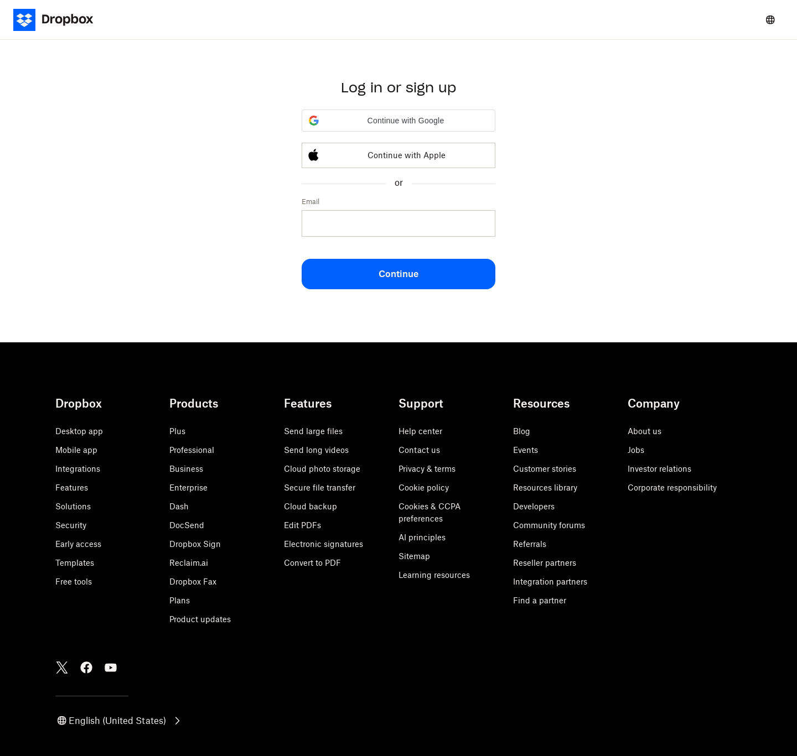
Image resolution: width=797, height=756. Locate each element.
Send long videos (316, 450)
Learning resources (434, 575)
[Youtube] (111, 667)
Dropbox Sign (195, 544)
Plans (179, 600)
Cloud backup (310, 506)
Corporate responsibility (672, 487)
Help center (420, 431)
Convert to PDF (312, 562)
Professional (191, 450)
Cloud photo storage (322, 468)
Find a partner (539, 600)
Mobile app (76, 450)
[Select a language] (770, 20)
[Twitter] (62, 667)
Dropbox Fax (192, 581)
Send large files (313, 431)
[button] (398, 121)
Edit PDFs (302, 525)
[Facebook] (86, 667)
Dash (179, 506)
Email (310, 201)
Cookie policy (423, 487)
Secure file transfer (319, 487)
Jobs (636, 450)
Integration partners (550, 581)
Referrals (529, 544)
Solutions (73, 506)
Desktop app (79, 431)
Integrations (77, 468)
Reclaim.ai (188, 562)
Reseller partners (544, 562)
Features (71, 487)
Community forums (549, 525)
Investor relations (659, 468)
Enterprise (188, 487)
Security (70, 525)
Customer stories (544, 468)
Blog (521, 431)
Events (525, 450)
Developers (534, 506)
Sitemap (414, 556)
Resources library (545, 487)
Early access (78, 544)
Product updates (200, 619)
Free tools (73, 581)
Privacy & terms (427, 468)
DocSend (186, 525)
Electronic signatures (323, 544)
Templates (74, 562)
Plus (177, 431)
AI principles (422, 537)
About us (644, 431)
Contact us (419, 450)
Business (186, 468)
